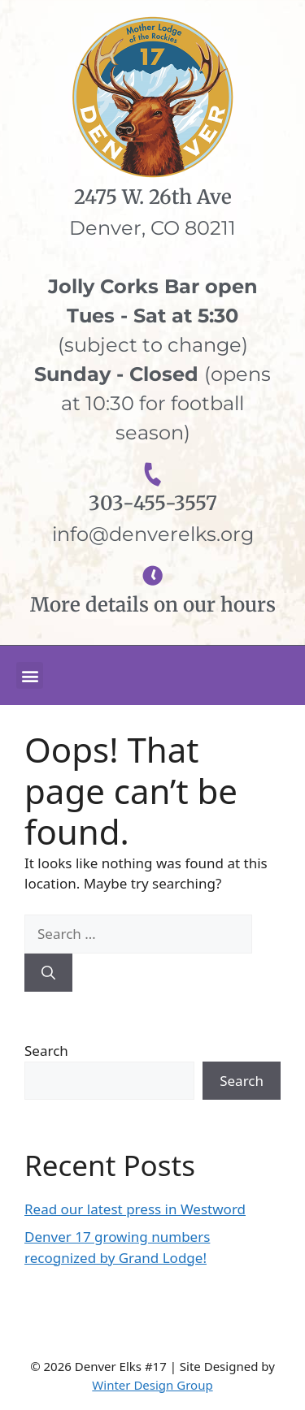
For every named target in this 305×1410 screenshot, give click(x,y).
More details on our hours (153, 604)
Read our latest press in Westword (135, 1209)
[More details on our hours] (152, 575)
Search (46, 1050)
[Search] (48, 973)
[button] (29, 675)
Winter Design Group (152, 1385)
